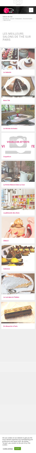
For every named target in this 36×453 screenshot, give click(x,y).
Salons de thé (7, 17)
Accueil (12, 18)
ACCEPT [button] (17, 448)
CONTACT (18, 4)
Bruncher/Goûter (27, 18)
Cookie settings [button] (8, 448)
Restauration (18, 18)
